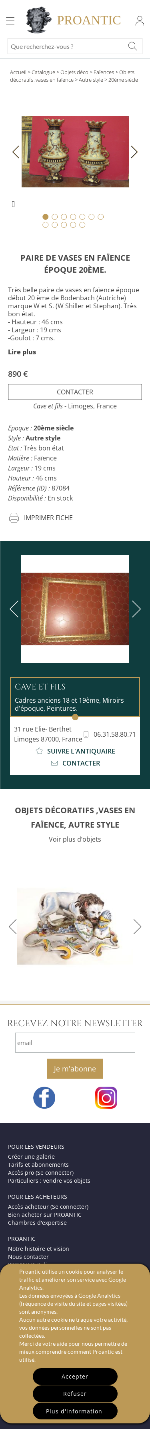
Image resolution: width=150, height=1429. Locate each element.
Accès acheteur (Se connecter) (48, 1206)
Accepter (75, 1376)
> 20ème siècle (121, 79)
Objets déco (74, 72)
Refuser (75, 1393)
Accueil (18, 72)
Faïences (104, 72)
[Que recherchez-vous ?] (132, 46)
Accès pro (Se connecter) (41, 1172)
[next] (134, 609)
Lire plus (22, 352)
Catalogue (43, 72)
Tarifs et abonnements (38, 1164)
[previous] (15, 609)
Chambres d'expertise (37, 1222)
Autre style (91, 79)
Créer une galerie (31, 1156)
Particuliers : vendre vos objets (49, 1180)
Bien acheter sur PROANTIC (45, 1214)
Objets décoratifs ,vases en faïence (72, 75)
